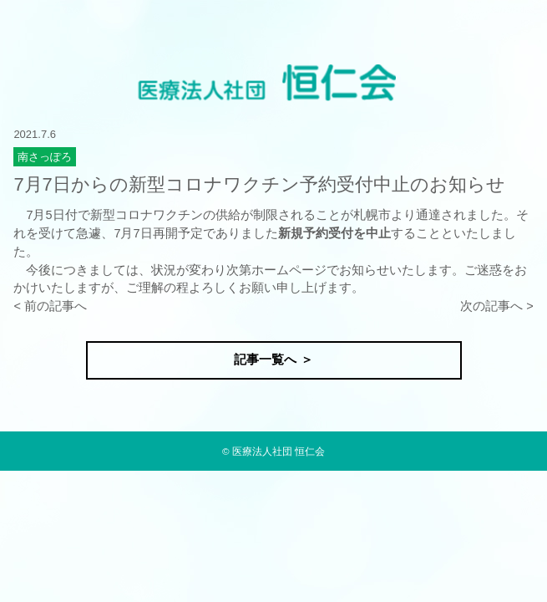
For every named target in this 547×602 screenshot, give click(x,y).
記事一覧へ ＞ (273, 359)
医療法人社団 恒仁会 (278, 451)
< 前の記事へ (50, 306)
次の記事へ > (497, 306)
